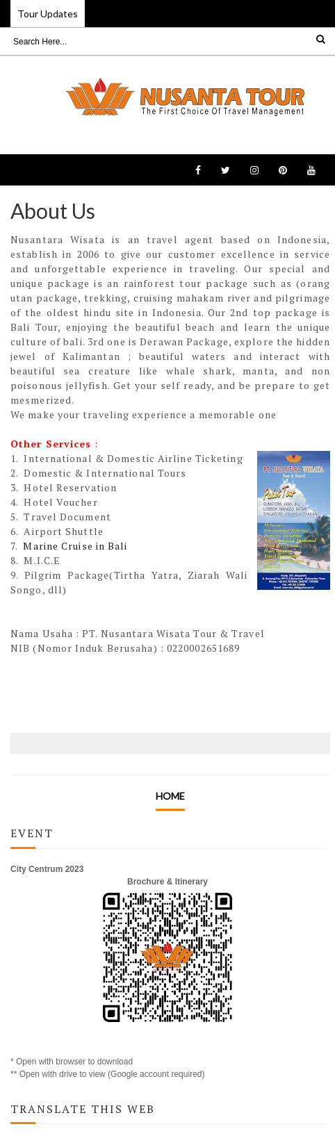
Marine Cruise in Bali (75, 545)
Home (170, 796)
